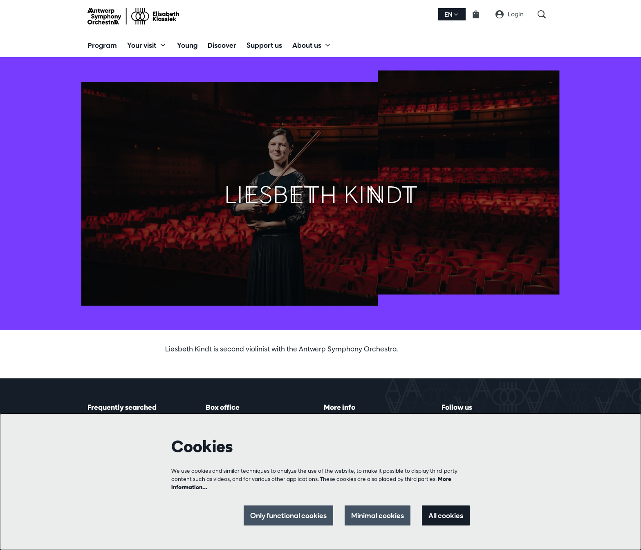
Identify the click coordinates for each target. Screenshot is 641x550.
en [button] (451, 14)
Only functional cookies (288, 515)
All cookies (445, 515)
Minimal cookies (377, 515)
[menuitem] (102, 45)
